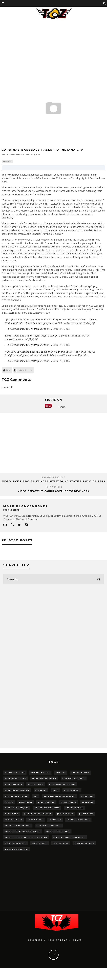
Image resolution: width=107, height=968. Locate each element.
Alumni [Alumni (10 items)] (9, 802)
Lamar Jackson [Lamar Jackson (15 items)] (13, 819)
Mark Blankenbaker (12, 154)
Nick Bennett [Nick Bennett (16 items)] (39, 843)
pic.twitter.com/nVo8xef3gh (79, 323)
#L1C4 (58, 323)
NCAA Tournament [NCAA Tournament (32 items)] (15, 843)
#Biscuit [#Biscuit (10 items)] (61, 772)
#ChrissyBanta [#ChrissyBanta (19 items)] (13, 784)
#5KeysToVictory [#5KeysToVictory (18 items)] (15, 772)
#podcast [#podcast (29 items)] (41, 790)
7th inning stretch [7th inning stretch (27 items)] (16, 796)
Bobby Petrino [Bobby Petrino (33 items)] (46, 802)
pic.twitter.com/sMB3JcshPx (71, 355)
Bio (8, 370)
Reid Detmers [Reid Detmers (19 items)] (60, 843)
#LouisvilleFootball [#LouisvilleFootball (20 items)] (17, 790)
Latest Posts (25, 370)
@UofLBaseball (14, 319)
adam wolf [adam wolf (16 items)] (87, 796)
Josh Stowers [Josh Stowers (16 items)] (65, 814)
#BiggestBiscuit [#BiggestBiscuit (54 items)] (40, 772)
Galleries (35, 940)
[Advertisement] (53, 45)
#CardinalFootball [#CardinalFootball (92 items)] (73, 778)
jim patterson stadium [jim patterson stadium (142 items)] (37, 814)
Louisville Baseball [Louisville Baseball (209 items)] (78, 819)
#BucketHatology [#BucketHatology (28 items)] (15, 778)
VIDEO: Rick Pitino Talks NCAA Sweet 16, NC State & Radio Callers (53, 481)
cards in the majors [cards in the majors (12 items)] (17, 808)
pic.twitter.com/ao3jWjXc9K (21, 339)
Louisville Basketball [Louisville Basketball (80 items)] (18, 825)
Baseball (7, 161)
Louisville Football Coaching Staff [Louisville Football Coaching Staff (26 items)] (26, 837)
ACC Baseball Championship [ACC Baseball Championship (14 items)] (59, 796)
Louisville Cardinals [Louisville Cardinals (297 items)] (49, 825)
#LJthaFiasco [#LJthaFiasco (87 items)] (35, 784)
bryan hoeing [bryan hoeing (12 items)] (68, 802)
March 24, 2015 (60, 328)
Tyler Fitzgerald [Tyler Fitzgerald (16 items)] (84, 843)
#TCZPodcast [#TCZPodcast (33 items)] (72, 790)
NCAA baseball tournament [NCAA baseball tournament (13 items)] (69, 837)
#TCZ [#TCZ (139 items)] (55, 790)
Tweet (61, 406)
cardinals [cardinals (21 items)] (88, 802)
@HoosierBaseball (67, 319)
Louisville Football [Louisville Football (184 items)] (58, 831)
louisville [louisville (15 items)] (55, 819)
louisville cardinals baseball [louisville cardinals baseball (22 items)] (22, 831)
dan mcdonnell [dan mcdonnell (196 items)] (74, 808)
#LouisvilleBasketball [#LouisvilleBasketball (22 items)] (62, 784)
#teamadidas (38, 355)
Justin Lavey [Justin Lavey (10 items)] (86, 814)
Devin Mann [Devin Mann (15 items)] (11, 814)
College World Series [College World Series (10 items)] (47, 808)
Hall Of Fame (57, 940)
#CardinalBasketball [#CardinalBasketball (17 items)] (44, 778)
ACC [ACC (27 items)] (36, 796)
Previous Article (53, 477)
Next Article (53, 487)
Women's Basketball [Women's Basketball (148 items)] (17, 849)
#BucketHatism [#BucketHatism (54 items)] (80, 772)
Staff (77, 940)
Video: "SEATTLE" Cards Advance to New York (53, 491)
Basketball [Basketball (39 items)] (25, 802)
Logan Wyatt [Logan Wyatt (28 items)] (35, 819)
